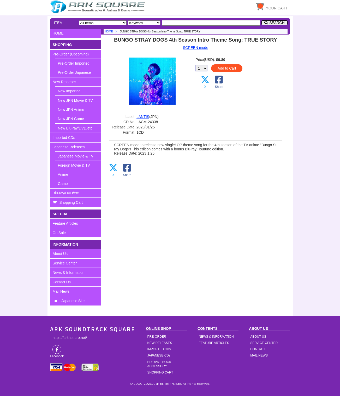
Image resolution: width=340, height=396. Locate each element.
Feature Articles (65, 223)
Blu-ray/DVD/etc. (66, 193)
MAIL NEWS (259, 355)
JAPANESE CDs (158, 355)
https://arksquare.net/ (70, 338)
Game (63, 184)
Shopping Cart (71, 202)
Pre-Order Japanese (74, 72)
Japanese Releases (69, 147)
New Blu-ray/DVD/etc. (75, 128)
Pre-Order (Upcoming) (71, 54)
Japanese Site (73, 301)
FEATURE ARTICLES (214, 343)
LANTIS (142, 117)
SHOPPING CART (160, 372)
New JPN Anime (71, 110)
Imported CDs (64, 137)
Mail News (61, 291)
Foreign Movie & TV (74, 165)
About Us (60, 254)
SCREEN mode (195, 48)
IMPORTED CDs (159, 349)
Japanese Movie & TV (76, 156)
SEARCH (276, 23)
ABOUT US (258, 336)
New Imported (69, 91)
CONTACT (257, 349)
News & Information (69, 272)
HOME (98, 6)
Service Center (65, 263)
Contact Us (62, 282)
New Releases (64, 82)
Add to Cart (227, 68)
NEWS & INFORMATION (216, 336)
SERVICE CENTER (264, 343)
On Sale (59, 233)
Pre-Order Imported (74, 63)
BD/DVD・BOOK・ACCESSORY (161, 364)
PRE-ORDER (156, 336)
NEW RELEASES (159, 343)
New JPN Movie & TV (75, 100)
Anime (63, 174)
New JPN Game (71, 119)
